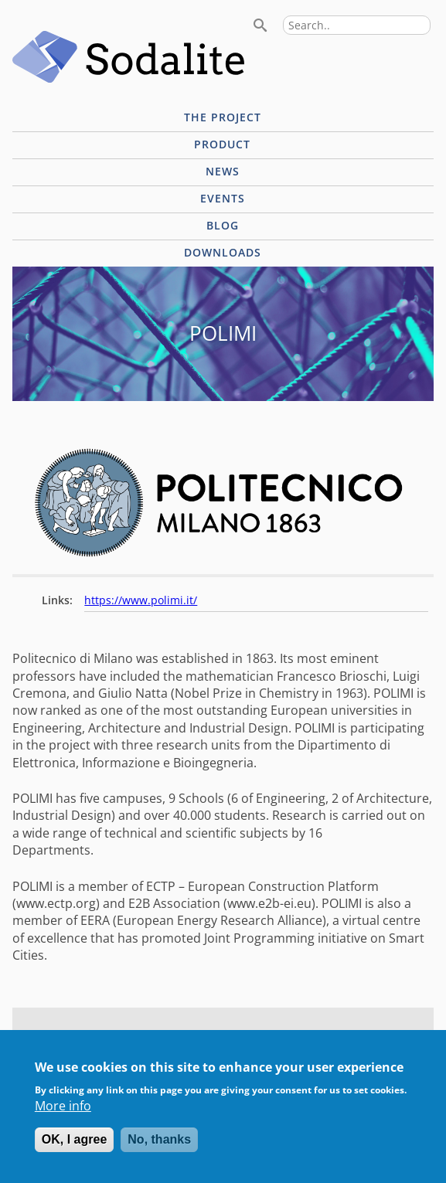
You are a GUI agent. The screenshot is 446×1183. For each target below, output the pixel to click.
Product (222, 144)
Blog (222, 225)
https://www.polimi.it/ (140, 600)
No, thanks (159, 1149)
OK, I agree (74, 1149)
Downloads (222, 252)
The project (222, 117)
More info (63, 1115)
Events (222, 198)
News (223, 171)
